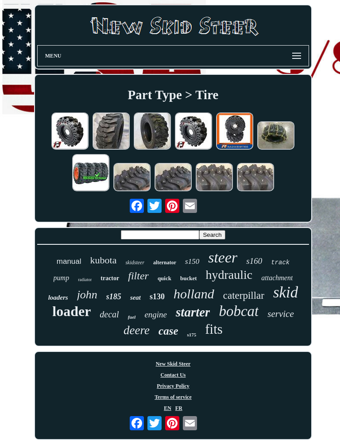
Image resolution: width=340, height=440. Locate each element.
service (280, 314)
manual (69, 261)
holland (194, 293)
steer (222, 257)
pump (62, 278)
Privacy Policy (173, 386)
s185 (113, 296)
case (168, 331)
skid (285, 292)
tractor (109, 278)
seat (135, 297)
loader (71, 311)
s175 (191, 334)
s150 (192, 261)
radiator (85, 279)
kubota (103, 260)
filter (138, 276)
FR (178, 408)
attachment (277, 278)
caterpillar (243, 295)
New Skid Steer (173, 364)
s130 (157, 296)
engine (155, 314)
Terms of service (173, 397)
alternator (164, 262)
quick (164, 278)
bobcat (239, 311)
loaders (58, 297)
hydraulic (229, 275)
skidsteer (134, 262)
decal (109, 314)
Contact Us (172, 375)
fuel (132, 317)
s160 (254, 261)
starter (193, 312)
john (87, 294)
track (280, 262)
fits (214, 329)
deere (137, 330)
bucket (188, 278)
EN (167, 408)
